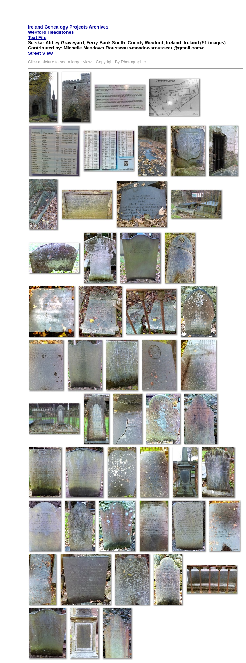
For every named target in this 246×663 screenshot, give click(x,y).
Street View (40, 53)
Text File (37, 37)
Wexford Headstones (51, 32)
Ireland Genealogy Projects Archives (68, 27)
